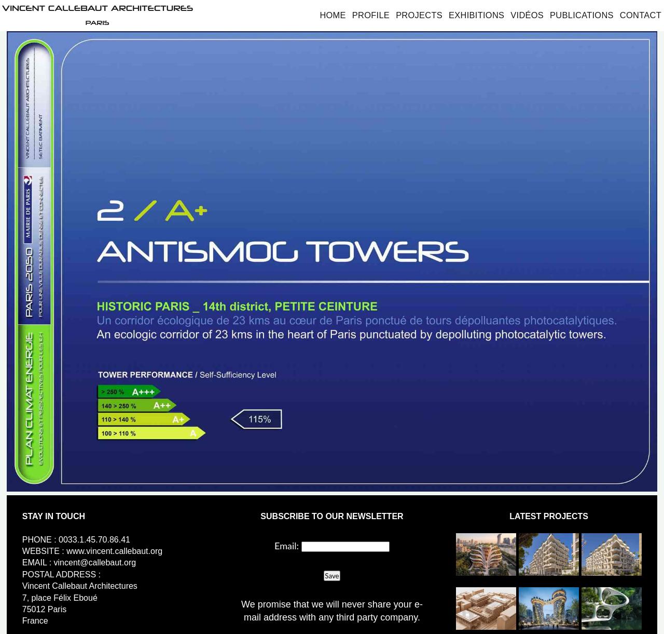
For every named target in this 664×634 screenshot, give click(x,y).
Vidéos (527, 15)
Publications (582, 15)
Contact (640, 15)
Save (332, 576)
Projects (419, 15)
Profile (371, 15)
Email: (286, 545)
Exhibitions (476, 15)
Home (332, 15)
